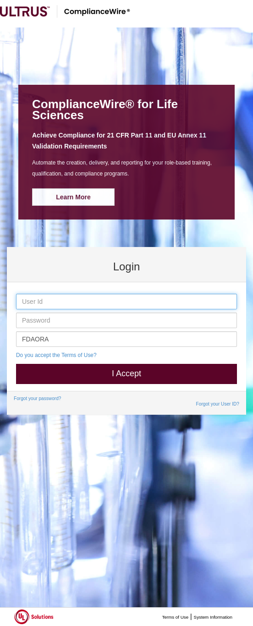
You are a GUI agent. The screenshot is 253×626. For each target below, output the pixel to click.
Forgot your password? (37, 398)
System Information (213, 617)
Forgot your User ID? (217, 403)
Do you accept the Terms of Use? (56, 355)
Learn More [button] (73, 197)
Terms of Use (175, 617)
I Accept (126, 373)
